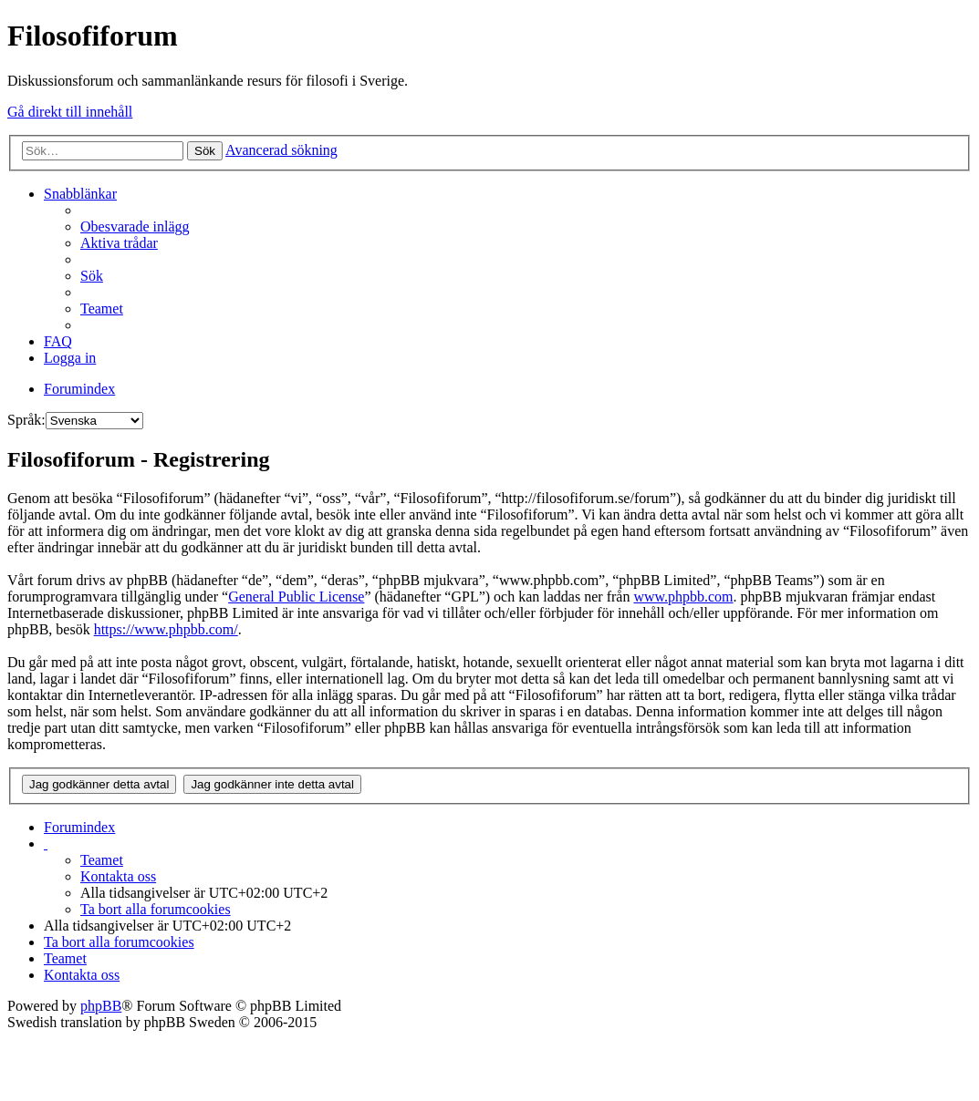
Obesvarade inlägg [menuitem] (135, 226)
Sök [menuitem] (91, 275)
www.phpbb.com (683, 596)
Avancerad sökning (281, 150)
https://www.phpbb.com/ (166, 629)
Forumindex (79, 827)
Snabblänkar (80, 193)
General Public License (296, 596)
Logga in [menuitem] (70, 357)
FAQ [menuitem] (58, 341)
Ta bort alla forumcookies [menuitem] (155, 909)
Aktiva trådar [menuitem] (119, 243)
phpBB (100, 1006)
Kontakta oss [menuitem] (118, 876)
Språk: (26, 419)
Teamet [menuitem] (101, 308)
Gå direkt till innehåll (69, 111)
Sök (204, 151)
